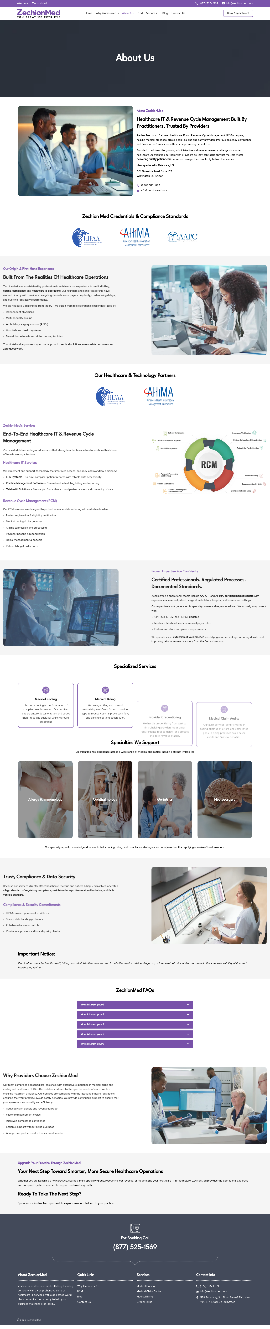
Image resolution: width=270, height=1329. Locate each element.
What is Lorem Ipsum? (93, 1010)
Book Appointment (238, 16)
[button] (135, 1011)
